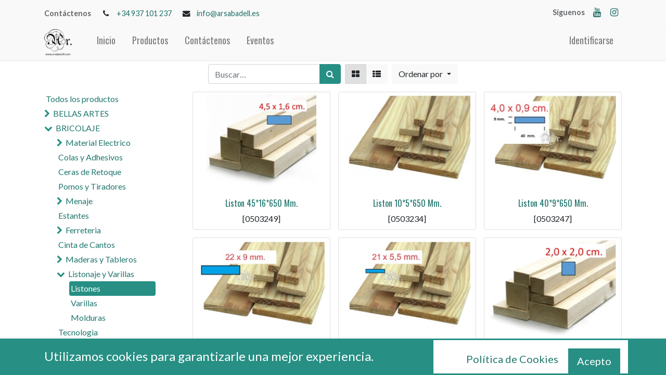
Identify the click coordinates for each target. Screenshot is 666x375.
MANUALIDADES (86, 347)
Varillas (84, 303)
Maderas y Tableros (101, 259)
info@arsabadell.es (228, 13)
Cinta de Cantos (86, 244)
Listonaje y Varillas (101, 274)
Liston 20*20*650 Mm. (553, 349)
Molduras (88, 317)
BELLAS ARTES (81, 113)
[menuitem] (106, 42)
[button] (424, 74)
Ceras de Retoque (89, 172)
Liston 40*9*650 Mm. (553, 203)
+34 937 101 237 (144, 13)
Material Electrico (98, 142)
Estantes (73, 215)
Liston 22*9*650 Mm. (261, 349)
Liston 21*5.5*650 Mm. (407, 349)
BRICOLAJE (78, 128)
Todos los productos (82, 99)
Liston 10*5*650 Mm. (407, 203)
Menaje (79, 201)
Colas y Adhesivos (90, 157)
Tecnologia (78, 332)
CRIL (62, 361)
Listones (85, 288)
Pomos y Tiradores (92, 186)
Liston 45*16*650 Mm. (261, 203)
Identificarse (591, 40)
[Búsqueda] (330, 74)
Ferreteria (83, 230)
